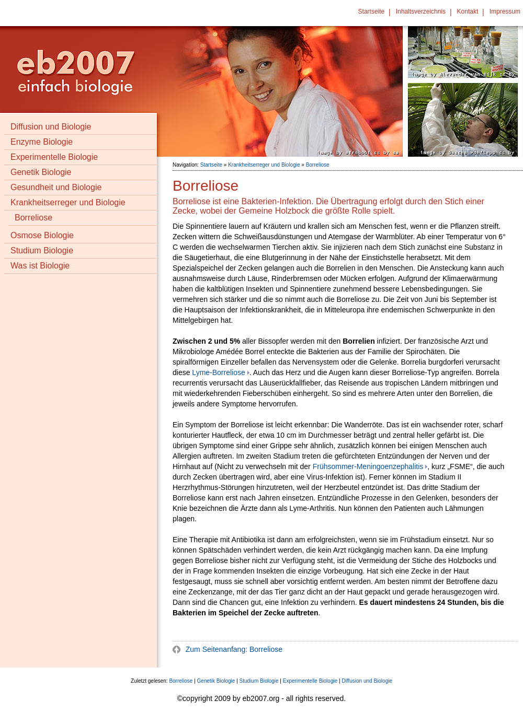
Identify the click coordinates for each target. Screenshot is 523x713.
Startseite (371, 11)
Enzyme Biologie (41, 141)
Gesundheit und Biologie (55, 187)
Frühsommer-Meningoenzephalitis (368, 466)
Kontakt (468, 11)
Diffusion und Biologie (50, 126)
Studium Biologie (41, 250)
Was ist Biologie (40, 265)
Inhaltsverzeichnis (421, 11)
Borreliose (33, 217)
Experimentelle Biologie (54, 157)
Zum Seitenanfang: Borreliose (233, 649)
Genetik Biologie (41, 172)
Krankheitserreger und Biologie (68, 202)
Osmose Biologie (42, 235)
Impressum (505, 11)
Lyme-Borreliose (218, 372)
